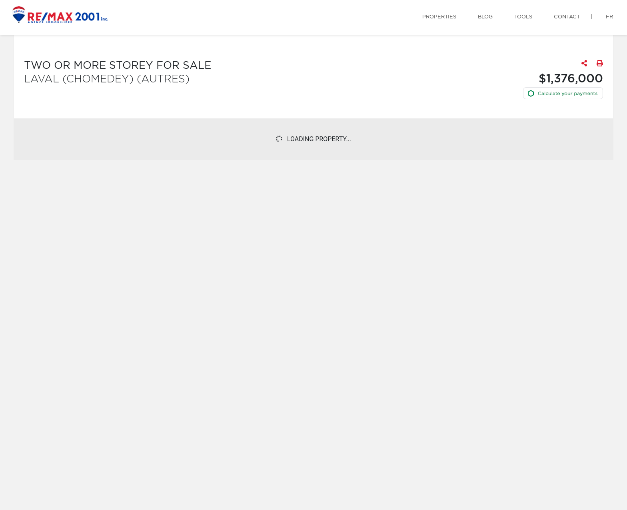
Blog (485, 17)
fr (609, 17)
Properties (439, 17)
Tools (523, 17)
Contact (567, 17)
